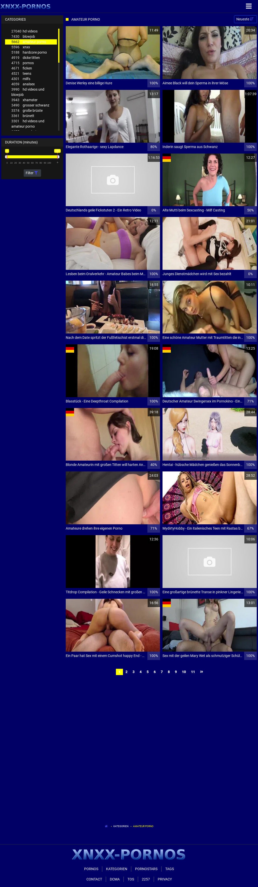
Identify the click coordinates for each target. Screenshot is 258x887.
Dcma (115, 879)
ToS (130, 879)
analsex (23, 84)
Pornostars (146, 869)
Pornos (91, 869)
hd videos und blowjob (27, 92)
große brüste (27, 110)
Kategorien (120, 826)
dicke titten (25, 57)
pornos (22, 63)
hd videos (24, 31)
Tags (169, 869)
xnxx (20, 47)
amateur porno (28, 42)
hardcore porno (29, 52)
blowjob (23, 36)
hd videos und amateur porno (27, 123)
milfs (20, 79)
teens (21, 73)
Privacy (165, 879)
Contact (94, 879)
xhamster (24, 100)
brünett (22, 116)
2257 (146, 879)
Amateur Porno (143, 826)
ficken (21, 68)
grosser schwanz (30, 105)
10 (184, 672)
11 (193, 672)
